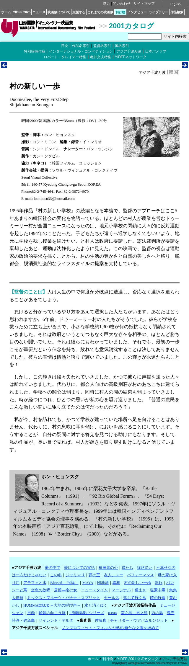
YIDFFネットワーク (130, 57)
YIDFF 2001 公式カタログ (137, 659)
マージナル (121, 590)
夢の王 (94, 575)
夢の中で (52, 567)
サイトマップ (144, 3)
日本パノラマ (155, 51)
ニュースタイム (94, 590)
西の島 (157, 612)
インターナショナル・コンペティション (81, 51)
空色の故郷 (40, 590)
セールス (111, 597)
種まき (140, 590)
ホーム (6, 12)
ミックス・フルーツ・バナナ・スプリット (63, 597)
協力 (106, 3)
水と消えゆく (95, 605)
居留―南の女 (65, 590)
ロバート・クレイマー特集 (65, 57)
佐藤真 (100, 620)
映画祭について (59, 12)
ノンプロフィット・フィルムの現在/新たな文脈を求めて (110, 628)
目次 (64, 46)
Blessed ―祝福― (64, 582)
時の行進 (157, 597)
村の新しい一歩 (137, 582)
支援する (78, 12)
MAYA (87, 582)
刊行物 (120, 12)
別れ (158, 582)
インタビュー (137, 12)
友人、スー (113, 575)
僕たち (127, 567)
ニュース (38, 12)
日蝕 (31, 612)
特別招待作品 (34, 51)
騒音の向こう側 (52, 612)
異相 (116, 582)
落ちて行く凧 (134, 597)
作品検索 (176, 12)
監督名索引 (102, 46)
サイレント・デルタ (56, 620)
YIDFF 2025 (21, 12)
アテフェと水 (34, 582)
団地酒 (103, 582)
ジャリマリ (75, 575)
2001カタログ (131, 26)
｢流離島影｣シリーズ (86, 612)
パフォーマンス (140, 575)
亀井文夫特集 (100, 57)
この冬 (56, 575)
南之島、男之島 (134, 612)
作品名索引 (81, 46)
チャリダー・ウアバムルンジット (139, 620)
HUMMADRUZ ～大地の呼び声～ (52, 605)
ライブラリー (158, 12)
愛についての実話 (79, 567)
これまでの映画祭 (100, 12)
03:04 (112, 612)
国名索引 (122, 46)
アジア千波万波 (128, 51)
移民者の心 (108, 567)
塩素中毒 (157, 590)
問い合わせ (122, 3)
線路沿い (144, 567)
